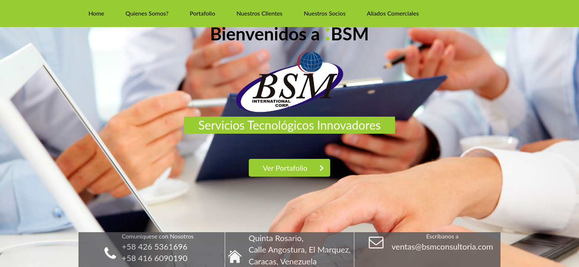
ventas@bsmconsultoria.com (442, 246)
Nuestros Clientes (259, 13)
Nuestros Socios (324, 13)
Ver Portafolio (285, 167)
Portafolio (202, 13)
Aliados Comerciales (393, 13)
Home (96, 13)
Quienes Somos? (146, 13)
